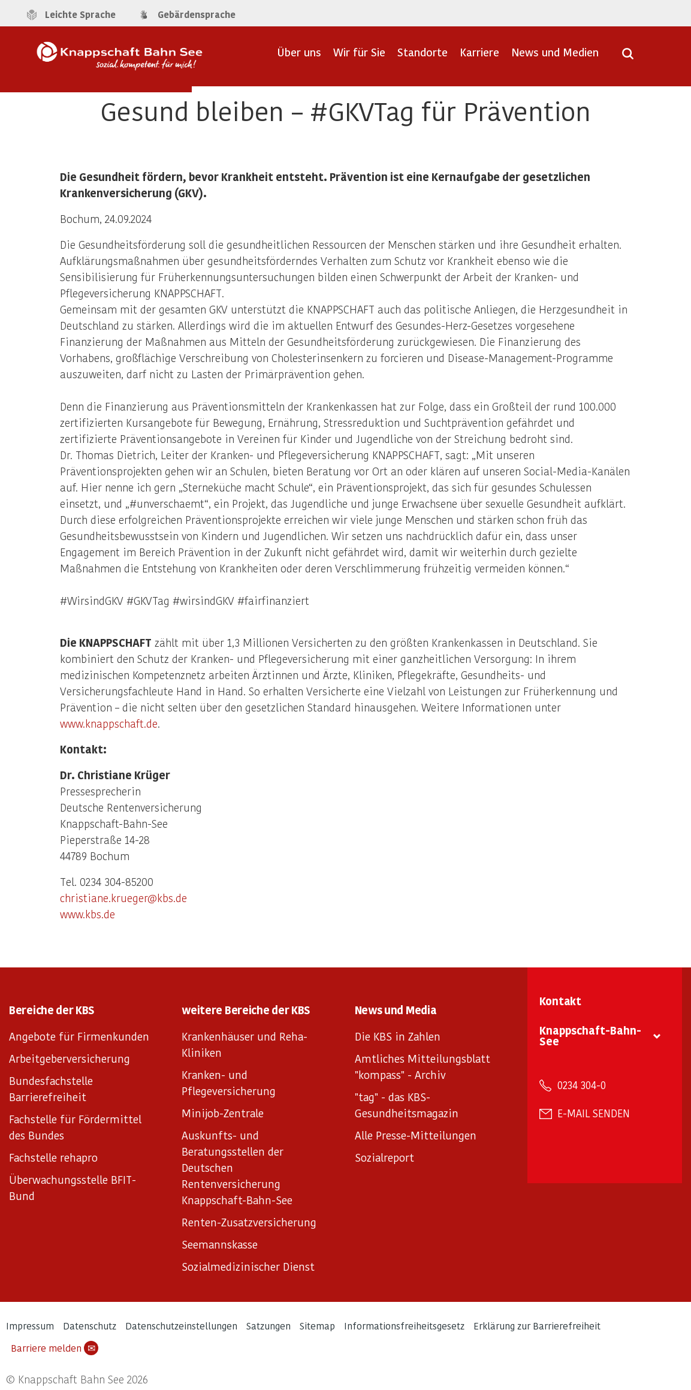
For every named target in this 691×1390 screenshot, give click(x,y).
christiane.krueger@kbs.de (123, 897)
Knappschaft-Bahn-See (590, 1035)
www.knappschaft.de (109, 723)
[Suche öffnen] (627, 57)
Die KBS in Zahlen (397, 1036)
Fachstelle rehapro (53, 1157)
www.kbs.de (87, 913)
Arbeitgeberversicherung (69, 1058)
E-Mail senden (593, 1113)
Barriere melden (54, 1348)
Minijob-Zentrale (223, 1112)
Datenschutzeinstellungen (181, 1325)
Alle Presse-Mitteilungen (415, 1135)
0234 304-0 (581, 1085)
